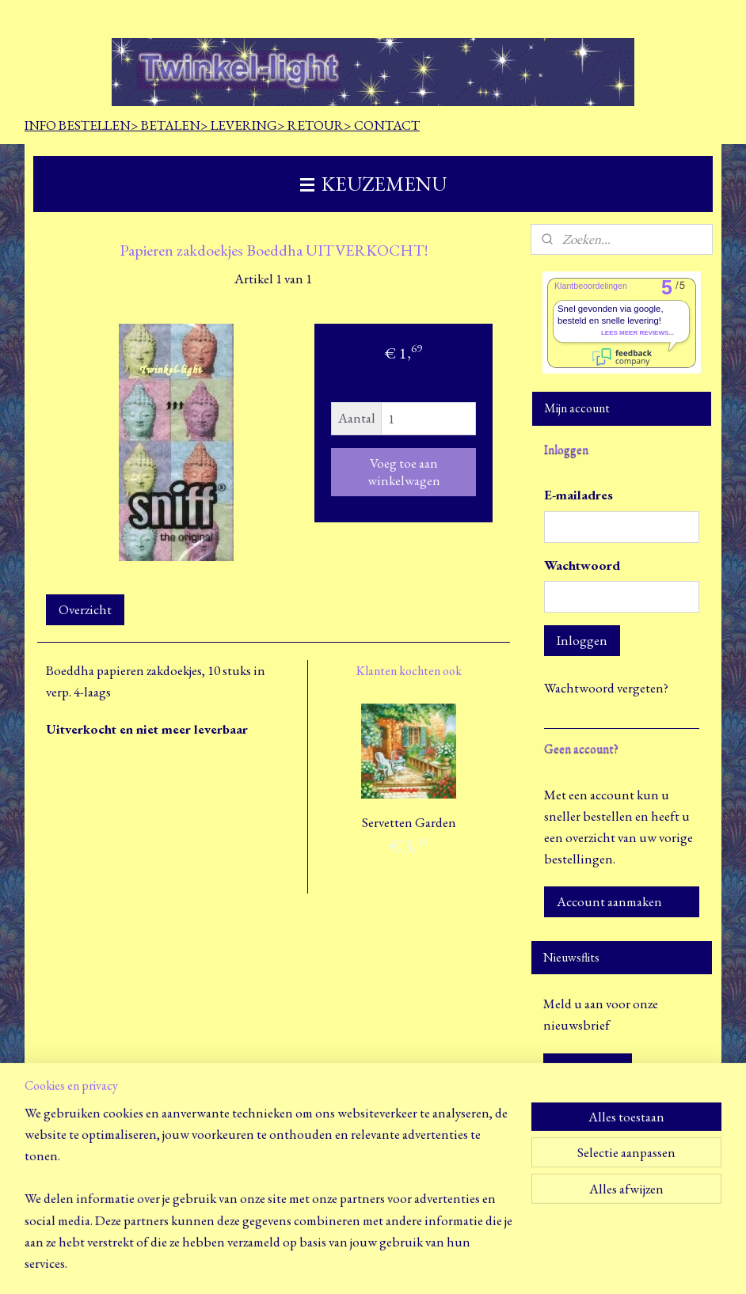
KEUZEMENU (373, 183)
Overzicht (85, 609)
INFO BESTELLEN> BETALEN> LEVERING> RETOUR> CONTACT (222, 125)
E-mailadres (578, 494)
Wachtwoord (582, 565)
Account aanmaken (609, 901)
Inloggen (582, 640)
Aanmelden (587, 1068)
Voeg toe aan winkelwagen (403, 470)
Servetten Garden (409, 822)
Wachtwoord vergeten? (606, 687)
